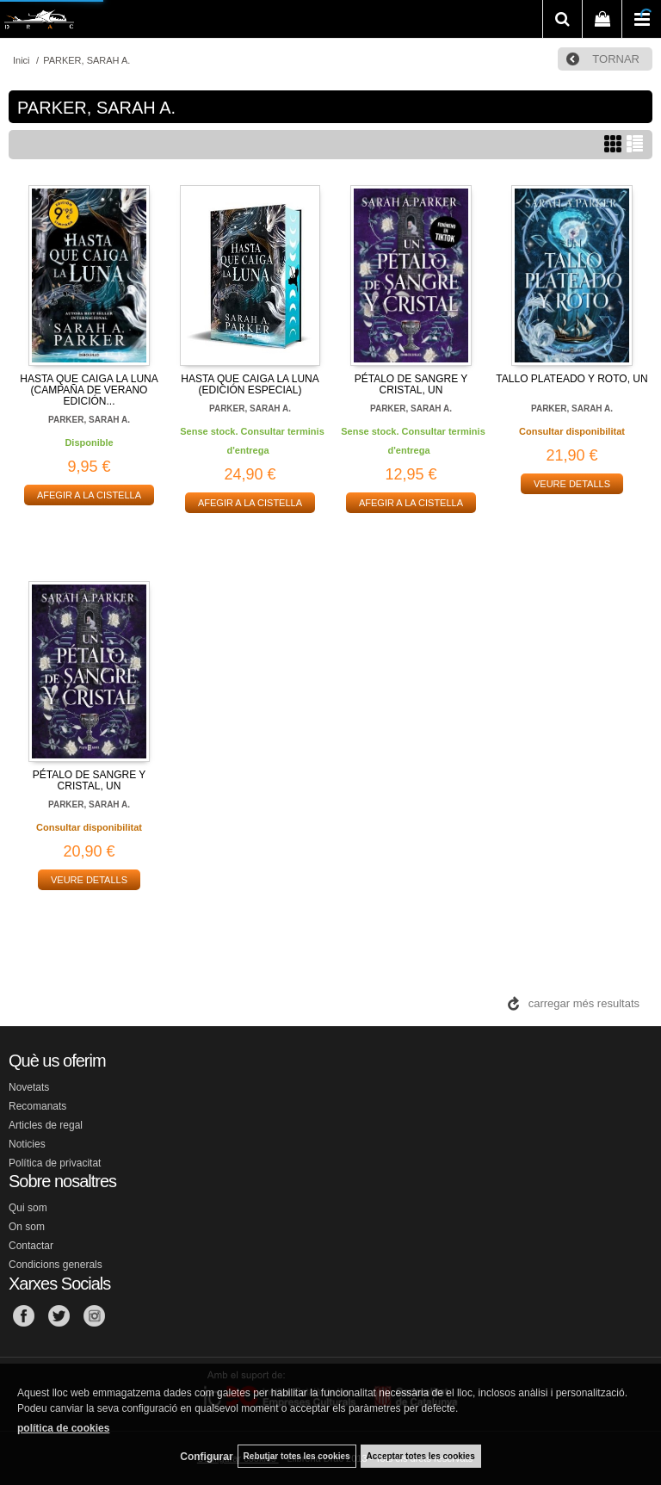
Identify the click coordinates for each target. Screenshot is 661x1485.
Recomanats (37, 1106)
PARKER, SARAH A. (89, 419)
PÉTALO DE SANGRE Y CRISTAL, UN (411, 384)
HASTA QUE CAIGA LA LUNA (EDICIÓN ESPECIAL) (250, 384)
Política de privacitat (55, 1163)
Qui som (28, 1208)
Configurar (206, 1457)
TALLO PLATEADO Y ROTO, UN (571, 379)
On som (27, 1227)
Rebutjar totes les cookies (297, 1456)
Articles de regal (46, 1125)
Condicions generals (55, 1265)
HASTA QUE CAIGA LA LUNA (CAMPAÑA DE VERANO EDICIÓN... (89, 390)
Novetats (29, 1087)
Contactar (31, 1246)
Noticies (27, 1144)
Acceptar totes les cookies (421, 1456)
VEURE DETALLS (572, 484)
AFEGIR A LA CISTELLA (89, 495)
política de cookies (63, 1428)
